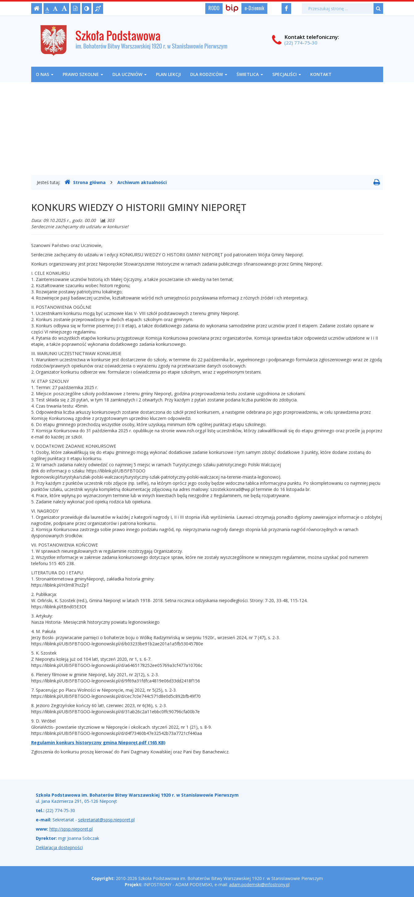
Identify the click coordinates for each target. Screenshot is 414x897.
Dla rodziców (208, 74)
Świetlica (249, 74)
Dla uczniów (129, 74)
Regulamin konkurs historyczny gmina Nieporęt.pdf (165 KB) (98, 742)
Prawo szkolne (83, 74)
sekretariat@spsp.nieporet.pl (106, 820)
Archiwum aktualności (142, 182)
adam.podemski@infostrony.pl (259, 884)
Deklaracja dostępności (59, 847)
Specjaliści (286, 74)
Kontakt (321, 74)
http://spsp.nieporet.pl (71, 829)
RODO (214, 8)
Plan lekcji (168, 74)
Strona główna (85, 182)
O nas (44, 74)
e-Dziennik (254, 8)
